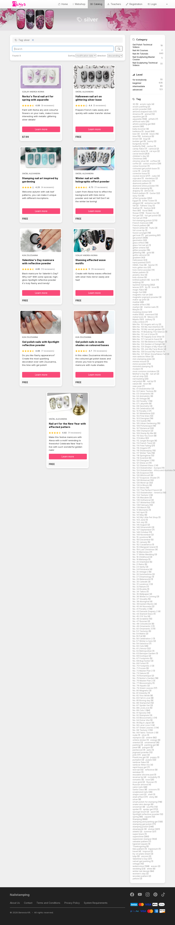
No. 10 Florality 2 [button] (141, 411)
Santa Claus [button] (138, 789)
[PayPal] (147, 910)
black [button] (152, 134)
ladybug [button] (137, 282)
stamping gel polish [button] (142, 824)
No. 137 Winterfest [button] (142, 502)
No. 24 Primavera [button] (141, 569)
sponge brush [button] (140, 812)
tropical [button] (146, 851)
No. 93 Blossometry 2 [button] (143, 718)
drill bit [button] (147, 191)
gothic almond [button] (140, 255)
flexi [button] (135, 210)
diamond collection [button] (142, 181)
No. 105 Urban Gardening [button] (145, 423)
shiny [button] (152, 797)
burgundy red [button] (139, 144)
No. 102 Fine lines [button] (141, 416)
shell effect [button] (138, 797)
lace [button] (153, 280)
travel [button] (136, 851)
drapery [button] (137, 191)
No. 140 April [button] (139, 512)
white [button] (150, 868)
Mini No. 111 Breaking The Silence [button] (149, 332)
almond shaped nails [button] (143, 111)
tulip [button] (135, 856)
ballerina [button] (137, 131)
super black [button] (138, 834)
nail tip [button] (150, 381)
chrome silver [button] (139, 161)
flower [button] (136, 213)
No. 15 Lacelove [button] (140, 537)
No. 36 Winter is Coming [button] (145, 596)
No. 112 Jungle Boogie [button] (143, 440)
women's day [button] (139, 873)
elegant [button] (136, 203)
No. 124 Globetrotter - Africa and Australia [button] (153, 470)
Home (63, 4)
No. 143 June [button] (139, 520)
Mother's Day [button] (139, 374)
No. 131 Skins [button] (139, 487)
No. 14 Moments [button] (141, 510)
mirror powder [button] (140, 364)
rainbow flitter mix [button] (141, 765)
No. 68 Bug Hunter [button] (142, 661)
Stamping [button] (137, 819)
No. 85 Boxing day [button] (142, 700)
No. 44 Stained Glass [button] (143, 614)
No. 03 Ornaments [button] (142, 393)
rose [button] (147, 779)
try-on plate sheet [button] (142, 854)
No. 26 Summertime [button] (142, 574)
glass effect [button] (139, 242)
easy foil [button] (137, 195)
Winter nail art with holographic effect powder (92, 180)
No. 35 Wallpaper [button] (141, 594)
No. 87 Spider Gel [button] (141, 705)
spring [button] (136, 816)
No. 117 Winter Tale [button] (142, 453)
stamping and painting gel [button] (145, 821)
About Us (15, 902)
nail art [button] (153, 374)
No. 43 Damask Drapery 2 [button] (145, 611)
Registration (134, 4)
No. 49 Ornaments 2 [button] (142, 626)
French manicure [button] (141, 223)
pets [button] (149, 750)
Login (152, 4)
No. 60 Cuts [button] (138, 646)
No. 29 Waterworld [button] (142, 579)
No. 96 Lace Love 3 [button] (142, 725)
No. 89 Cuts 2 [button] (139, 710)
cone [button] (135, 171)
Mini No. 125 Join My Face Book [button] (148, 349)
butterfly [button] (137, 146)
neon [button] (146, 384)
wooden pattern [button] (141, 876)
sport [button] (153, 812)
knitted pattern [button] (140, 280)
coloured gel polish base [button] (145, 168)
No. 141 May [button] (138, 515)
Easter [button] (153, 193)
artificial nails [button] (139, 121)
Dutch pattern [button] (139, 193)
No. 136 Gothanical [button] (142, 500)
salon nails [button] (138, 787)
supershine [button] (138, 836)
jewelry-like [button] (139, 275)
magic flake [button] (138, 289)
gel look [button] (137, 235)
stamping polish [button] (141, 826)
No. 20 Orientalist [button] (141, 562)
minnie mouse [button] (140, 361)
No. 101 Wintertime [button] (142, 413)
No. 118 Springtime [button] (142, 455)
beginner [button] (137, 83)
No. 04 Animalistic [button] (141, 396)
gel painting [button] (151, 235)
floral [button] (145, 210)
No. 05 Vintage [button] (140, 398)
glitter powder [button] (140, 250)
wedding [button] (137, 868)
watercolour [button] (139, 866)
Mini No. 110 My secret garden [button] (147, 329)
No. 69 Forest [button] (139, 663)
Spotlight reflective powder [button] (146, 814)
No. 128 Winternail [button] (141, 480)
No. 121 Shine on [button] (141, 463)
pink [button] (135, 755)
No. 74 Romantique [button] (142, 675)
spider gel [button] (148, 809)
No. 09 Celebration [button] (142, 408)
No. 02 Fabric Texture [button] (143, 391)
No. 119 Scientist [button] (141, 458)
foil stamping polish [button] (142, 220)
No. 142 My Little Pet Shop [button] (145, 517)
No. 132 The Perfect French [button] (146, 490)
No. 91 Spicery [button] (140, 713)
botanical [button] (147, 136)
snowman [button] (137, 807)
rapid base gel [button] (140, 767)
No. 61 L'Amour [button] (140, 648)
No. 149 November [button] (142, 534)
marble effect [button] (139, 304)
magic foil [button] (138, 292)
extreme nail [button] (151, 203)
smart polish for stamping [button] (145, 802)
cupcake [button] (137, 178)
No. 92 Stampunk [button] (141, 715)
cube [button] (154, 176)
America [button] (137, 114)
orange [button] (154, 740)
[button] (164, 4)
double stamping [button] (141, 188)
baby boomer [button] (139, 129)
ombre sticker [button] (140, 740)
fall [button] (134, 205)
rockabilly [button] (153, 777)
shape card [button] (138, 794)
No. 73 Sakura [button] (140, 673)
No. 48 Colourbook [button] (142, 623)
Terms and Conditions (48, 902)
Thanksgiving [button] (139, 846)
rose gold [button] (137, 782)
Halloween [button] (138, 260)
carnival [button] (153, 148)
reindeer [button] (137, 772)
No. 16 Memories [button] (141, 552)
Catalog (96, 4)
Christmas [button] (138, 158)
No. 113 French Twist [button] (143, 443)
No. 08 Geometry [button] (141, 406)
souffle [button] (150, 807)
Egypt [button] (136, 200)
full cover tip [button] (139, 230)
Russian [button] (150, 782)
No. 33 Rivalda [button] (140, 589)
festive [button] (147, 208)
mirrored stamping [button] (142, 366)
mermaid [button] (149, 314)
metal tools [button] (138, 317)
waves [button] (154, 866)
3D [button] (134, 104)
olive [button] (144, 735)
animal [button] (148, 114)
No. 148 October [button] (141, 532)
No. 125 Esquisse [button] (141, 473)
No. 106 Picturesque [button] (143, 426)
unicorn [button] (145, 856)
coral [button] (144, 171)
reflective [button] (150, 769)
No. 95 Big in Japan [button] (142, 722)
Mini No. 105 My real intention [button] (147, 327)
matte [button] (136, 314)
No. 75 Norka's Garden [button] (144, 678)
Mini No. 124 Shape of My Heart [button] (148, 346)
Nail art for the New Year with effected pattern (67, 425)
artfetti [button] (151, 119)
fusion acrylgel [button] (140, 233)
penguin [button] (146, 747)
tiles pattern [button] (139, 849)
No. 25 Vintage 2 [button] (141, 572)
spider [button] (136, 809)
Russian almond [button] (140, 784)
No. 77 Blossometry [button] (142, 683)
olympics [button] (137, 737)
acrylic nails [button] (146, 104)
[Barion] (147, 904)
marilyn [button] (136, 307)
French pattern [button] (140, 225)
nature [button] (136, 384)
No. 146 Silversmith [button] (142, 527)
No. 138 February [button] (141, 505)
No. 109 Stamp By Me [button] (143, 433)
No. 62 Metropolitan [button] (142, 651)
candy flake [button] (138, 148)
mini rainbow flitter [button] (142, 356)
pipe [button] (144, 755)
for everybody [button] (140, 80)
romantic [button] (137, 779)
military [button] (149, 319)
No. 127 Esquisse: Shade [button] (145, 478)
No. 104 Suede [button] (140, 421)
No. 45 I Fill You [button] (140, 616)
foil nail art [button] (138, 218)
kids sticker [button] (138, 277)
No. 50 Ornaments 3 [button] (142, 628)
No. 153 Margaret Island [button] (144, 547)
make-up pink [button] (140, 299)
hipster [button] (151, 265)
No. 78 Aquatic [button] (140, 685)
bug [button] (145, 139)
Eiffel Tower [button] (148, 200)
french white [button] (139, 228)
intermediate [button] (139, 86)
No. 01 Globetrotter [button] (142, 388)
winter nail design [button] (141, 871)
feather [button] (136, 208)
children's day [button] (140, 156)
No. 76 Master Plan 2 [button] (143, 680)
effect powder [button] (140, 198)
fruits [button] (152, 228)
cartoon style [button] (139, 151)
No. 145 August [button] (140, 525)
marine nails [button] (150, 307)
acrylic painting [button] (140, 106)
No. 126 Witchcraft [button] (142, 475)
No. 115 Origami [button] (140, 448)
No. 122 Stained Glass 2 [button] (144, 465)
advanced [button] (137, 89)
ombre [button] (149, 737)
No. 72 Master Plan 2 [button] (143, 671)
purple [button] (149, 760)
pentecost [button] (138, 750)
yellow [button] (136, 878)
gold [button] (149, 252)
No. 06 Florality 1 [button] (141, 401)
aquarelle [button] (137, 119)
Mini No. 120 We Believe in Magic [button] (149, 341)
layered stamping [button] (141, 285)
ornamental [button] (150, 742)
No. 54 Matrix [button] (139, 633)
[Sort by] (85, 55)
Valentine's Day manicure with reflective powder (38, 261)
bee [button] (135, 134)
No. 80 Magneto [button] (141, 690)
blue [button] (135, 136)
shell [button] (150, 794)
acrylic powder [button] (140, 109)
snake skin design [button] (142, 804)
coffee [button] (154, 161)
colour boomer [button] (140, 166)
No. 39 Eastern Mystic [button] (143, 604)
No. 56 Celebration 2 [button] (143, 638)
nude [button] (135, 735)
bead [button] (148, 131)
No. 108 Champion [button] (142, 431)
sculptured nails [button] (140, 792)
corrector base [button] (140, 173)
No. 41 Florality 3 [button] (141, 609)
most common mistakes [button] (145, 371)
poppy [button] (153, 757)
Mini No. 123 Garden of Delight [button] (147, 344)
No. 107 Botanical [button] (141, 428)
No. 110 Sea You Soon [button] (143, 435)
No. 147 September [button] (142, 529)
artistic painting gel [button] (142, 124)
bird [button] (143, 134)
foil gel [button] (136, 215)
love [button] (154, 287)
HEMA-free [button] (138, 265)
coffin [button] (136, 163)
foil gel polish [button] (151, 215)
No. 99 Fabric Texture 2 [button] (144, 732)
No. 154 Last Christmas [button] (144, 549)
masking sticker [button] (140, 312)
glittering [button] (137, 252)
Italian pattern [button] (139, 272)
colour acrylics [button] (150, 163)
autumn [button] (136, 126)
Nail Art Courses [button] (140, 50)
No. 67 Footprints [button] (141, 658)
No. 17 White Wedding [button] (143, 554)
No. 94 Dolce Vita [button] (141, 720)
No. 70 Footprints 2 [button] (142, 666)
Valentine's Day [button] (140, 859)
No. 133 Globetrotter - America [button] (148, 492)
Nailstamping (20, 894)
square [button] (148, 816)
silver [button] (135, 799)
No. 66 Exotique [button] (141, 656)
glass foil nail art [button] (141, 245)
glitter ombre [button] (139, 247)
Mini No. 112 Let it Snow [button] (144, 334)
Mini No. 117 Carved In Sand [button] (146, 339)
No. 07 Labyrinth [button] (141, 403)
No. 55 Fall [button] (138, 636)
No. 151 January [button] (140, 542)
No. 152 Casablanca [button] (142, 544)
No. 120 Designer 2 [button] (142, 460)
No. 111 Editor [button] (139, 438)
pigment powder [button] (141, 752)
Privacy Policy (72, 902)
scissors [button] (153, 789)
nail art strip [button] (138, 376)
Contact (28, 902)
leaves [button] (136, 287)
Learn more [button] (41, 129)
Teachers (114, 4)
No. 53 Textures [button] (141, 631)
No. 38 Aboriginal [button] (141, 601)
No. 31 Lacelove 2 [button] (141, 584)
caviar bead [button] (138, 153)
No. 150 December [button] (142, 539)
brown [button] (136, 139)
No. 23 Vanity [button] (139, 567)
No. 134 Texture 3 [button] (141, 495)
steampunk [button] (138, 829)
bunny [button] (150, 141)
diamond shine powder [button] (144, 186)
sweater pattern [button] (140, 841)
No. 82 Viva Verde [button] (141, 695)
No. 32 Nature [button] (139, 586)
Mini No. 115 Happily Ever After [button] (147, 336)
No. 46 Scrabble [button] (141, 619)
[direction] (115, 55)
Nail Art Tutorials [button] (140, 53)
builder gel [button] (138, 141)
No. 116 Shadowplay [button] (142, 450)
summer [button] (148, 831)
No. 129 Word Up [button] (141, 482)
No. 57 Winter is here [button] (143, 641)
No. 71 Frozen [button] (139, 668)
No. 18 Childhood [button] (141, 557)
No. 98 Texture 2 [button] (141, 730)
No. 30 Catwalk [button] (140, 581)
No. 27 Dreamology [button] (142, 576)
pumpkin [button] (137, 760)
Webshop (79, 4)
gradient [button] (137, 257)
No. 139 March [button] (140, 507)
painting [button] (137, 745)
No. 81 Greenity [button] (140, 693)
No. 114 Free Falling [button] (142, 445)
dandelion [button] (150, 178)
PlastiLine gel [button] (139, 757)
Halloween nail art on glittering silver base (88, 98)
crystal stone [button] (139, 176)
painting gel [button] (150, 745)
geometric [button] (138, 240)
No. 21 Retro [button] (139, 564)
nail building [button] (139, 379)
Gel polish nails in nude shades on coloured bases (92, 343)
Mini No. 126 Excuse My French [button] (148, 351)
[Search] (63, 49)
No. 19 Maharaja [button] (140, 559)
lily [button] (146, 287)
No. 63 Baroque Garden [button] (144, 653)
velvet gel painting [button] (142, 861)
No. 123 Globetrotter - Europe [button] (147, 468)
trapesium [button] (153, 849)
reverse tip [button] (138, 777)
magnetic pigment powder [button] (146, 297)
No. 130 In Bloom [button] (141, 485)
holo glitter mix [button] (140, 267)
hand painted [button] (139, 262)
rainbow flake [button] (139, 762)
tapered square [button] (140, 844)
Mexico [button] (151, 317)
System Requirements (95, 902)
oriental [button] (136, 742)
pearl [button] (135, 747)
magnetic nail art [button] (141, 294)
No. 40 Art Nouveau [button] (142, 606)
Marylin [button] (136, 309)
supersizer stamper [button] (142, 839)
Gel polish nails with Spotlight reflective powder (40, 343)
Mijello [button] (136, 319)
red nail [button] (136, 769)
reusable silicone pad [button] (143, 774)
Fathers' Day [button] (146, 205)
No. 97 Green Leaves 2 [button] (144, 727)
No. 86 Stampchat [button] (141, 703)
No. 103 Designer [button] (141, 418)
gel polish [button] (138, 238)
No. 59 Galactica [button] (141, 643)
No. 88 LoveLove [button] (141, 708)
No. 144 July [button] (139, 522)
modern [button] (137, 369)
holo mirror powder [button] (142, 270)
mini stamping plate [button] (142, 359)
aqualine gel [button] (139, 116)
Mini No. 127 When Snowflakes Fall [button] (150, 354)
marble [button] (136, 302)
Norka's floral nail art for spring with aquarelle (37, 98)
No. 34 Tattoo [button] (139, 591)
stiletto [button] (136, 831)
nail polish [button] (138, 381)
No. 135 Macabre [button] (141, 497)
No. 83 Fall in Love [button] (142, 698)
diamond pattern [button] (141, 183)
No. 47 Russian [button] (140, 621)
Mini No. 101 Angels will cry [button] (146, 324)
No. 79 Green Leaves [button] (143, 688)
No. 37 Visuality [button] (140, 599)
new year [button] (137, 386)
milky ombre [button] (139, 322)
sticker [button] (151, 829)
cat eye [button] (153, 151)
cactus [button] (150, 146)
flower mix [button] (151, 213)
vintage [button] (136, 863)
